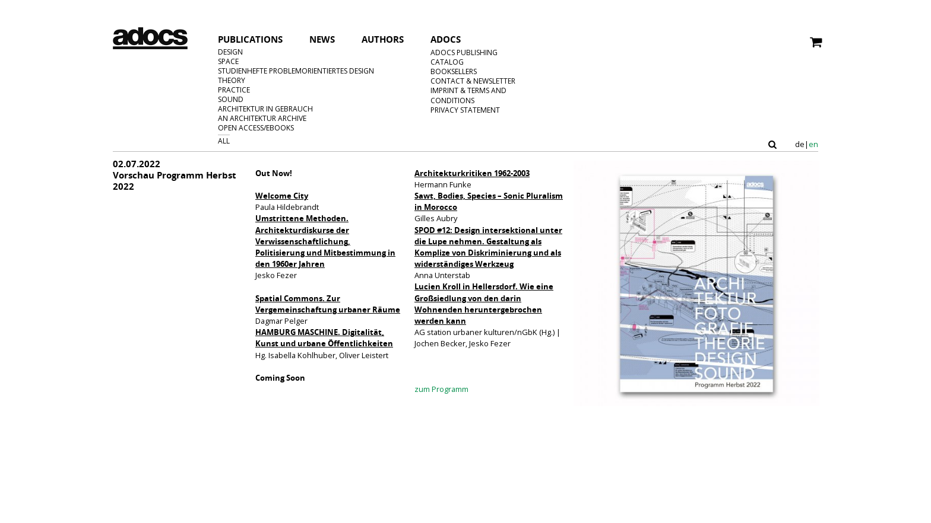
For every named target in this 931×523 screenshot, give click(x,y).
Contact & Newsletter (472, 80)
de (800, 144)
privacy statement (465, 110)
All (224, 140)
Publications (250, 39)
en (813, 144)
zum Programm (441, 389)
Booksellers (453, 71)
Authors (383, 40)
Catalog (447, 62)
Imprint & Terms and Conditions (468, 95)
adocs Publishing (464, 52)
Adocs (445, 40)
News (322, 40)
